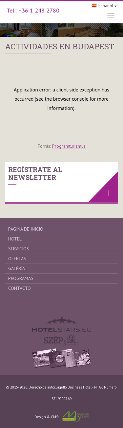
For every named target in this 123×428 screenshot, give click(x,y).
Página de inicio (25, 229)
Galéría (16, 268)
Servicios (18, 249)
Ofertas (17, 259)
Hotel (15, 239)
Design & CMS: (61, 416)
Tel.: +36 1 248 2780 (33, 10)
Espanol (104, 6)
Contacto (19, 288)
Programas (20, 278)
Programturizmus (69, 146)
